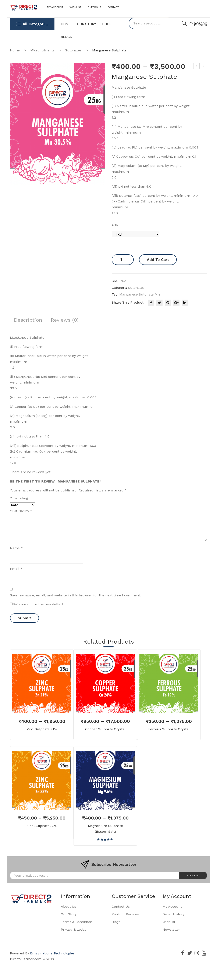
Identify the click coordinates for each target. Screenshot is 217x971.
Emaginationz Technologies (52, 953)
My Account (55, 7)
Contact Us (121, 907)
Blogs (116, 922)
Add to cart (158, 259)
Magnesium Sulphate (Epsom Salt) (105, 829)
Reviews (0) (69, 320)
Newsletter (171, 930)
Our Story (69, 914)
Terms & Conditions (77, 922)
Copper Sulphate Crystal (105, 730)
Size (115, 224)
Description (29, 320)
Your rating (19, 498)
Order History (173, 914)
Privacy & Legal (73, 930)
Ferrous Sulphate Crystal (196, 66)
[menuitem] (66, 24)
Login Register (200, 24)
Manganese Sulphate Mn (139, 294)
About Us (68, 907)
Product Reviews (125, 914)
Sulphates (73, 50)
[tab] (29, 321)
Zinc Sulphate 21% (204, 66)
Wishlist (75, 7)
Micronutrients (42, 50)
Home (15, 50)
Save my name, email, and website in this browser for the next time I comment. (75, 595)
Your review (21, 511)
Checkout (94, 7)
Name (16, 548)
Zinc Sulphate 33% (41, 826)
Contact (113, 7)
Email (16, 569)
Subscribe (192, 875)
